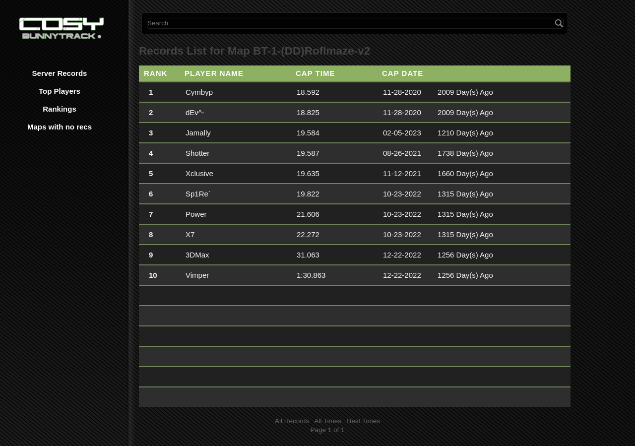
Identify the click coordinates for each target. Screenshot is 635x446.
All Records (292, 421)
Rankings (59, 109)
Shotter (197, 153)
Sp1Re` (198, 194)
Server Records (59, 73)
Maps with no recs (59, 127)
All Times (327, 421)
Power (196, 214)
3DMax (197, 255)
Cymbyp (199, 92)
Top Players (59, 91)
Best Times (363, 421)
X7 (190, 234)
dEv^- (195, 112)
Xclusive (199, 173)
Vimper (197, 275)
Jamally (198, 132)
